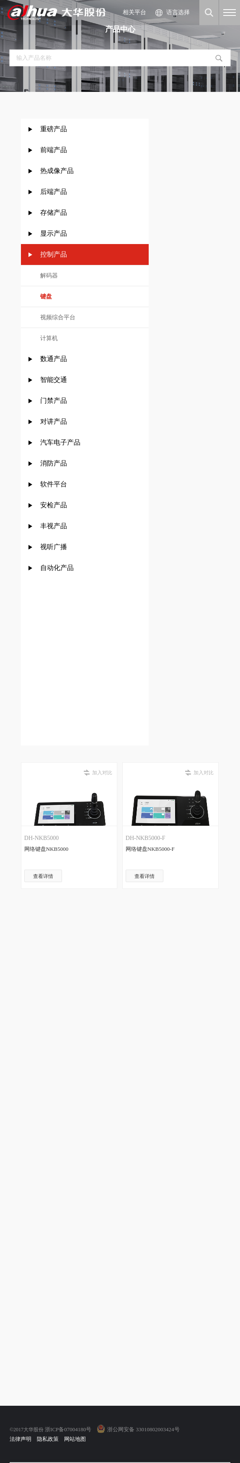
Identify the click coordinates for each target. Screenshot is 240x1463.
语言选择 (178, 12)
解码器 (49, 275)
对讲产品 (53, 421)
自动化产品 (57, 567)
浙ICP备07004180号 (68, 1429)
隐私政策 (48, 1439)
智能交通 (53, 379)
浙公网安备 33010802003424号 (143, 1429)
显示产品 (53, 233)
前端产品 (53, 149)
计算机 (49, 338)
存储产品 (53, 212)
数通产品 (53, 358)
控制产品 (54, 254)
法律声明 (20, 1439)
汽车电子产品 (60, 442)
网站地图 (75, 1439)
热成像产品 (57, 170)
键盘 (46, 296)
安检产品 (53, 505)
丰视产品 (53, 525)
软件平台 (53, 484)
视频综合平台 (57, 317)
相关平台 (134, 12)
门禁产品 (53, 400)
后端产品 (53, 191)
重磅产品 (53, 128)
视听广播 (53, 546)
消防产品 (53, 463)
